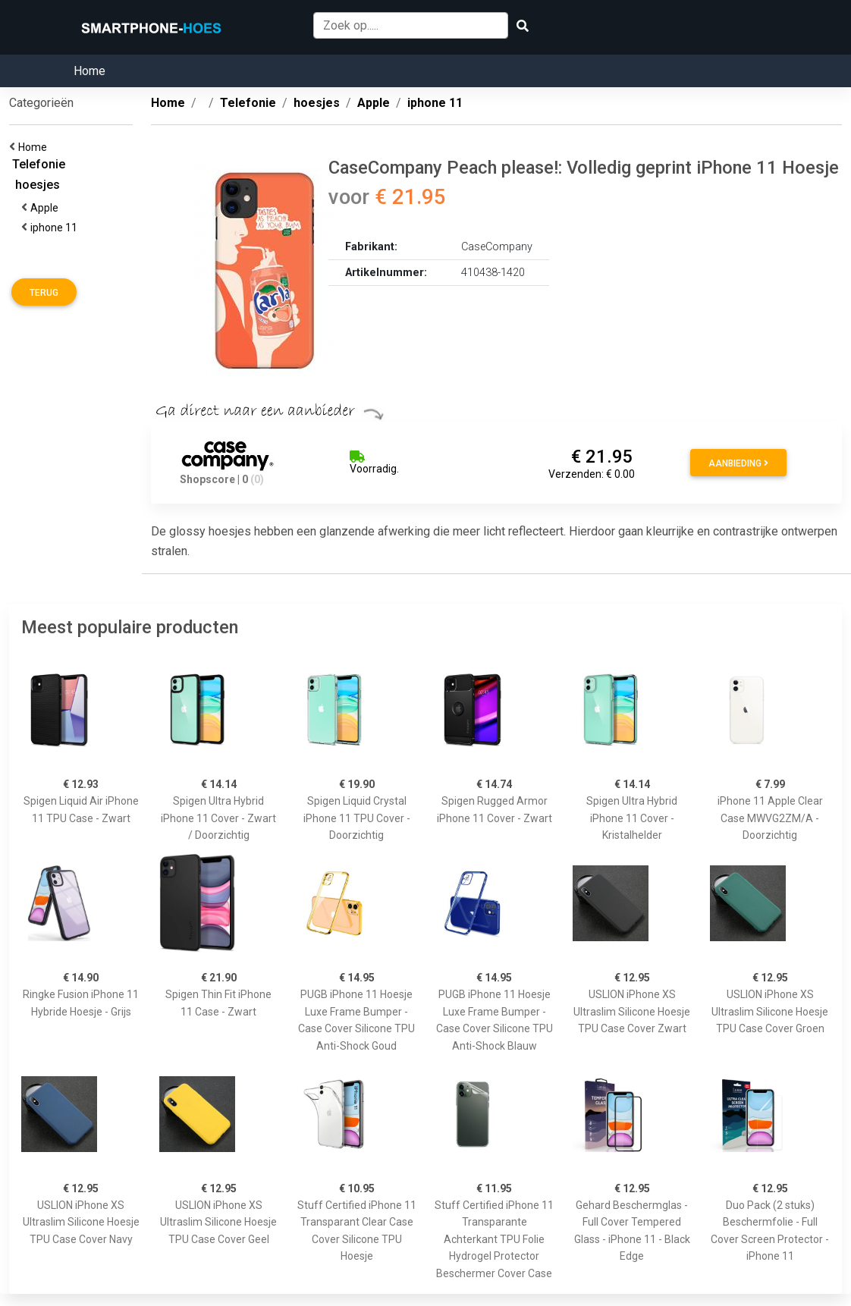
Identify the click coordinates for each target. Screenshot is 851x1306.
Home (89, 71)
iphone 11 (56, 227)
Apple (46, 208)
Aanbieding (738, 463)
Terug (44, 292)
